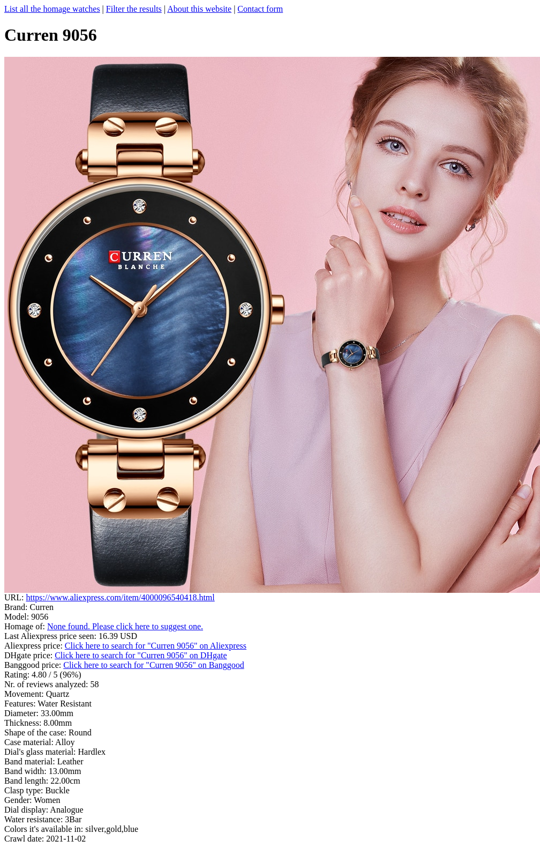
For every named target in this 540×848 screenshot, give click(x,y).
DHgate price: (29, 655)
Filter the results (134, 8)
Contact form (260, 8)
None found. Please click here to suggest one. (125, 626)
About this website (199, 8)
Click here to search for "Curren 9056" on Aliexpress (155, 645)
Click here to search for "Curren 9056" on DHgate (141, 655)
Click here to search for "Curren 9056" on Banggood (153, 665)
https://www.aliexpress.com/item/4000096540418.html (120, 597)
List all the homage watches (52, 8)
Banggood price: (33, 665)
